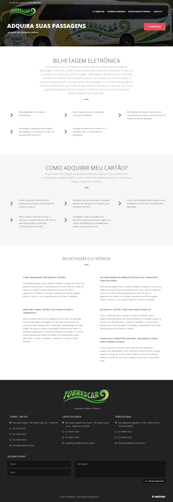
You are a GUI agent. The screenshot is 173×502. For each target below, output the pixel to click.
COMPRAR (154, 26)
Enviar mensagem (154, 481)
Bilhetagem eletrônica (139, 11)
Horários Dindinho (116, 11)
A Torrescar (98, 11)
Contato (157, 11)
